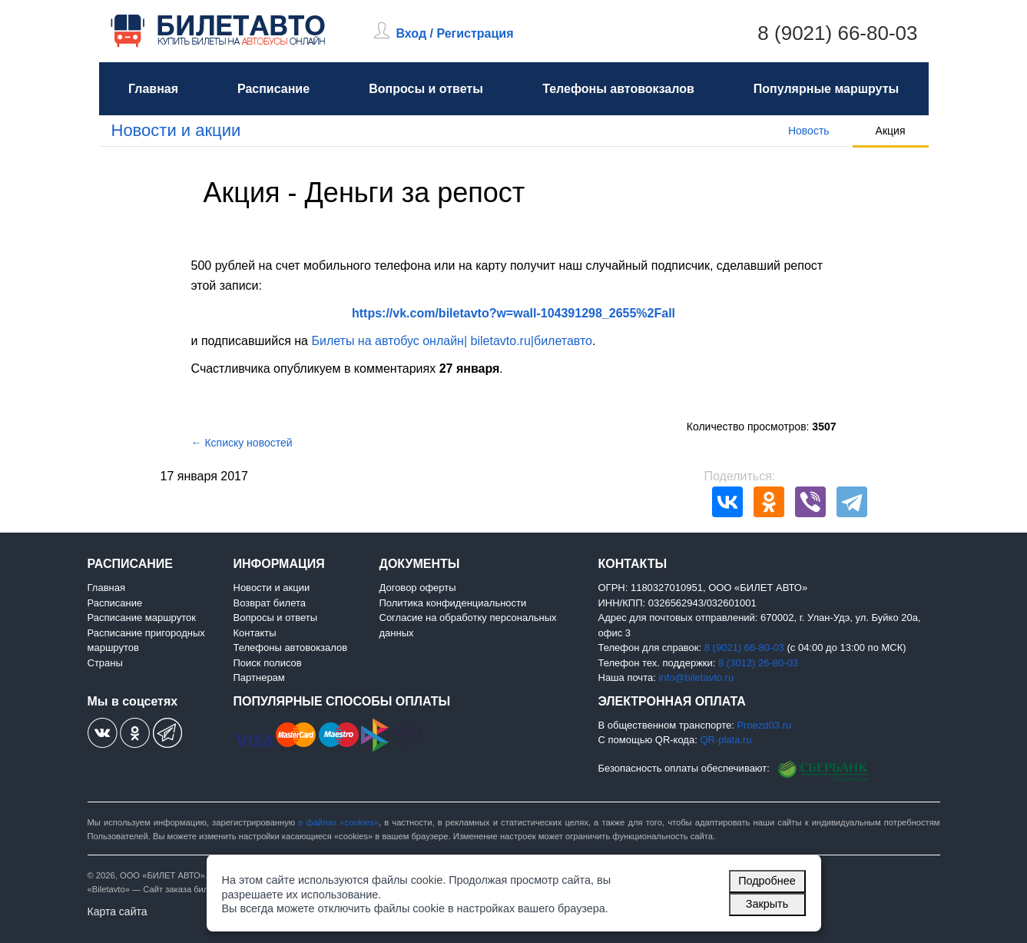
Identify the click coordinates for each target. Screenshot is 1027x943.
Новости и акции (176, 130)
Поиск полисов (268, 663)
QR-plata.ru (725, 739)
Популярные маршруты (826, 88)
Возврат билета (270, 603)
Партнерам (259, 677)
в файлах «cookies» (338, 822)
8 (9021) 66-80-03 (837, 33)
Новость (809, 131)
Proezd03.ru (764, 725)
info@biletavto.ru (696, 677)
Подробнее (767, 881)
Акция (891, 131)
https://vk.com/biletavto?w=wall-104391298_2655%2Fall (513, 313)
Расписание (273, 88)
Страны (105, 663)
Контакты (255, 633)
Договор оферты (417, 587)
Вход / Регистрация (455, 33)
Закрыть (767, 904)
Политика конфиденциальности (453, 603)
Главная (153, 88)
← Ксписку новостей (242, 443)
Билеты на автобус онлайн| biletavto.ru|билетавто (451, 340)
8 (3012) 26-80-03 (758, 663)
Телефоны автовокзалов (618, 88)
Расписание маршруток (142, 617)
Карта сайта (117, 911)
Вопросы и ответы (426, 88)
